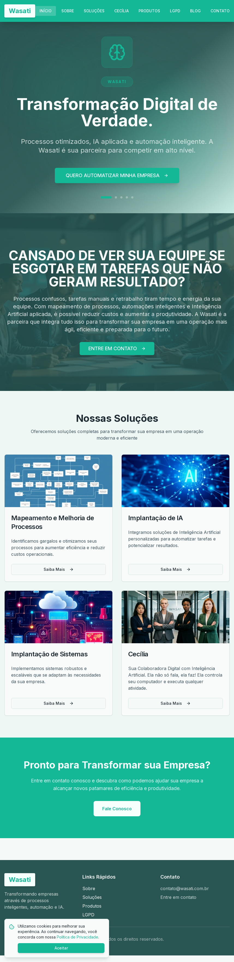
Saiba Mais (59, 569)
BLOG (195, 10)
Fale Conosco (117, 808)
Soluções (92, 897)
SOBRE (67, 10)
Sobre (88, 888)
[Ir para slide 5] (132, 197)
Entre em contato (178, 897)
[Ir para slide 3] (121, 197)
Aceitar (61, 948)
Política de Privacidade (77, 937)
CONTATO (220, 10)
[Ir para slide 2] (116, 197)
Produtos (91, 906)
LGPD (175, 10)
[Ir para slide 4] (127, 197)
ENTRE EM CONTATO (117, 348)
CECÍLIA (121, 10)
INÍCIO (46, 10)
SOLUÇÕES (94, 10)
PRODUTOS (149, 10)
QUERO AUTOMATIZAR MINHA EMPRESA (117, 175)
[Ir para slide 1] (106, 197)
